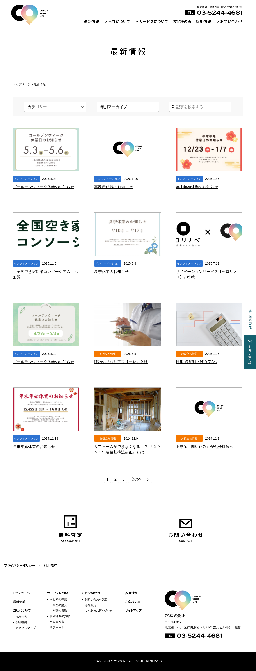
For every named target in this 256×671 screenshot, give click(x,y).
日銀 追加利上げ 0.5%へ (196, 362)
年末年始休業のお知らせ (197, 187)
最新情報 (91, 21)
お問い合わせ (231, 21)
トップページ (21, 84)
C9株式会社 (29, 15)
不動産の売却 (58, 599)
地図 (237, 627)
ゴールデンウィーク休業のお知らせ (43, 187)
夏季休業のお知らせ (111, 272)
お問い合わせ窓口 (96, 599)
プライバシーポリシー (19, 565)
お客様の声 (182, 21)
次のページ (140, 479)
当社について (119, 21)
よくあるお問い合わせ (99, 610)
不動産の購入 (58, 605)
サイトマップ (133, 610)
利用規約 (50, 565)
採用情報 (203, 21)
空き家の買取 (58, 610)
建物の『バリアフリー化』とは (121, 362)
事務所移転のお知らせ (113, 187)
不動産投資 (57, 621)
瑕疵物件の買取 (60, 616)
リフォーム (57, 627)
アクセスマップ (25, 628)
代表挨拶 (21, 617)
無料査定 (71, 534)
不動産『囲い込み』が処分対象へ (204, 446)
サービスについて (153, 21)
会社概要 (21, 622)
